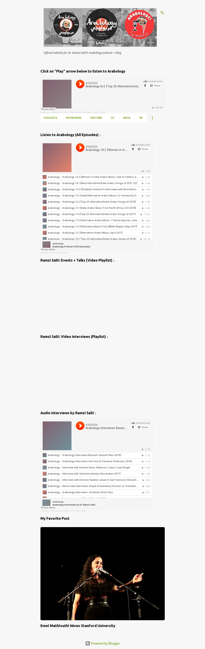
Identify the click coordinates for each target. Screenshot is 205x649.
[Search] (162, 13)
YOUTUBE (96, 117)
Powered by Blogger (102, 643)
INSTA (127, 117)
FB (140, 117)
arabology (44, 112)
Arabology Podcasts (59, 253)
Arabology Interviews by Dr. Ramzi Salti (68, 511)
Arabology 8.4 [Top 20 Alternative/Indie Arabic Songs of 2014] (78, 112)
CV (112, 117)
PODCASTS (50, 117)
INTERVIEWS (73, 117)
